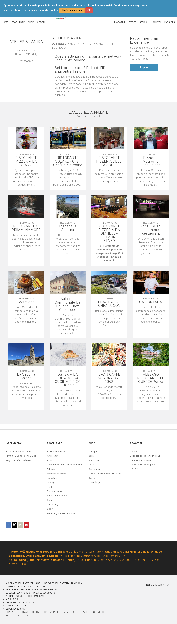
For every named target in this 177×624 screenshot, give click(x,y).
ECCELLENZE (18, 22)
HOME (5, 22)
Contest (134, 451)
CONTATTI (11, 612)
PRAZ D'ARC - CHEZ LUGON (109, 303)
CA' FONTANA (150, 302)
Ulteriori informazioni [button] (72, 10)
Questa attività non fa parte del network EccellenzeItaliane (88, 58)
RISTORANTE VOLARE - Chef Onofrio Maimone (67, 161)
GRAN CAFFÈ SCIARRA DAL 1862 (109, 378)
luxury (50, 482)
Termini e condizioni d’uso (21, 456)
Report (144, 67)
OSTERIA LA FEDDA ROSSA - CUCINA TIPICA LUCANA (67, 380)
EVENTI (132, 22)
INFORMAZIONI (15, 443)
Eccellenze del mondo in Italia (64, 464)
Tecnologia (94, 482)
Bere (91, 456)
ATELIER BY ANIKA (26, 42)
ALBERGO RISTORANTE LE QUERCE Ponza (150, 378)
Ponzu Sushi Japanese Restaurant (150, 229)
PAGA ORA (169, 22)
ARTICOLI (144, 22)
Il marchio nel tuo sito (19, 451)
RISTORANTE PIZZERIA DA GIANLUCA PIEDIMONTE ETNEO (109, 233)
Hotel (91, 464)
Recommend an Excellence (144, 40)
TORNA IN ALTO (158, 585)
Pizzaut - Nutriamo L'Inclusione (151, 161)
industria (52, 478)
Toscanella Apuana (68, 228)
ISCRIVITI (156, 22)
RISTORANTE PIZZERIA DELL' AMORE (109, 161)
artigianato (53, 456)
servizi (51, 500)
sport (50, 509)
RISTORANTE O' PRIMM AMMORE (26, 228)
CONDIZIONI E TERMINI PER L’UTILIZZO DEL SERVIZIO (73, 612)
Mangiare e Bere (56, 473)
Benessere (94, 469)
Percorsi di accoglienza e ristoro (145, 466)
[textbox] (109, 253)
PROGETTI (136, 443)
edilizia (51, 469)
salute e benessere (58, 495)
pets (49, 486)
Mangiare (93, 451)
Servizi (92, 478)
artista (51, 460)
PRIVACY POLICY (29, 612)
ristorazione (54, 491)
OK (89, 10)
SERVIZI (41, 22)
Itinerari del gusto (140, 460)
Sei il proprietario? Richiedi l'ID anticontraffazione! (80, 69)
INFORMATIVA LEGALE (18, 615)
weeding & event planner (61, 513)
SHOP (31, 22)
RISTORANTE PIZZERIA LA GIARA (26, 161)
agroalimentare (56, 451)
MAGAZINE (119, 22)
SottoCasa (26, 302)
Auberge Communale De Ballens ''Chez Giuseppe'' (68, 304)
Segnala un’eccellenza (19, 460)
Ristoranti (94, 460)
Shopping (52, 504)
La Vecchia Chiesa (26, 376)
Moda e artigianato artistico (105, 473)
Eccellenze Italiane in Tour (145, 456)
